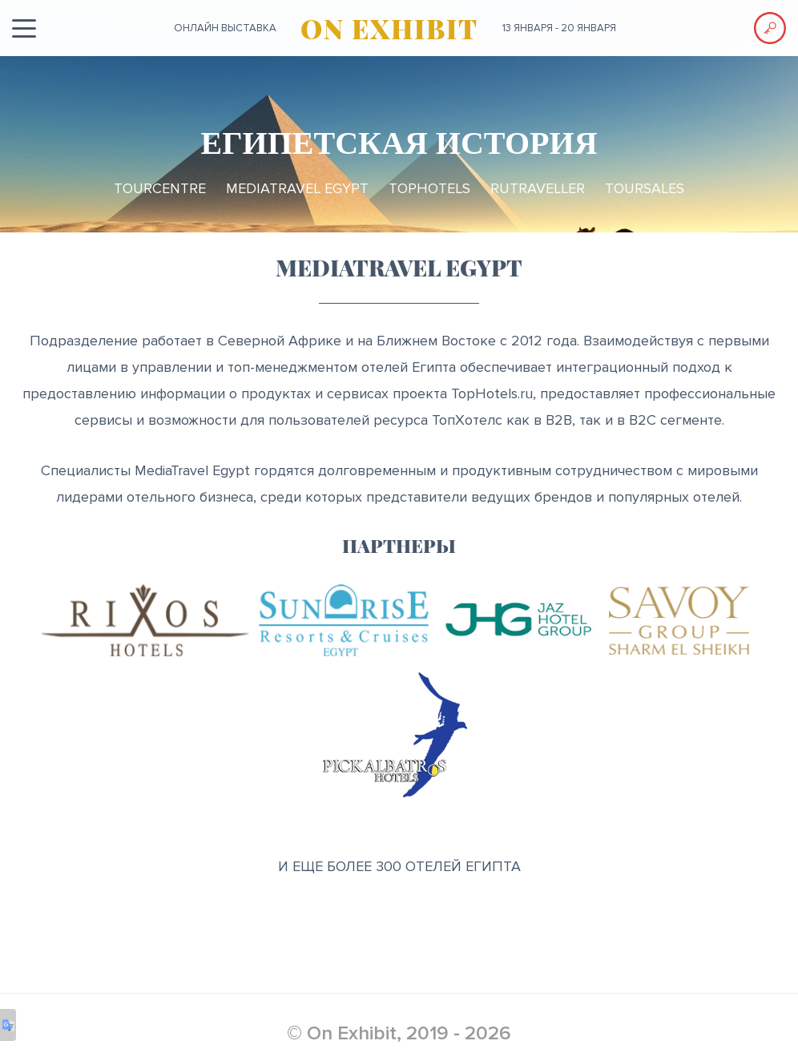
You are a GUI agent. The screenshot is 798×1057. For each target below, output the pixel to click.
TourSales (644, 188)
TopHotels (429, 188)
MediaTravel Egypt (297, 188)
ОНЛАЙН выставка (225, 28)
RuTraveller (537, 188)
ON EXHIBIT (389, 28)
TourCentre (160, 188)
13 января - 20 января (559, 28)
